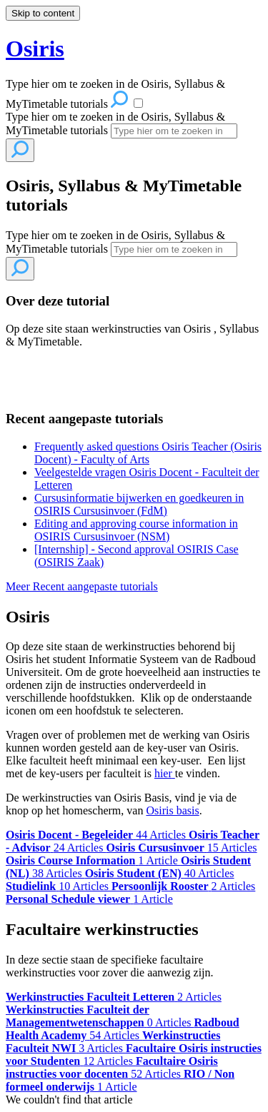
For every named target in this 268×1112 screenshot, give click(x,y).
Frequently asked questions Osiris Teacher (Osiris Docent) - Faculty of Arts (148, 452)
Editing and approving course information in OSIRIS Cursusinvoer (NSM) (136, 529)
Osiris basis (172, 810)
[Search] (174, 130)
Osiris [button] (35, 48)
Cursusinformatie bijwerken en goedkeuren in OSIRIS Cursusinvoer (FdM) (139, 504)
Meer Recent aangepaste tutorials (82, 586)
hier (163, 773)
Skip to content (42, 13)
